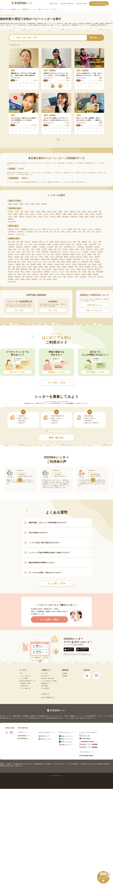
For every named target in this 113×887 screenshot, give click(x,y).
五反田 (78, 254)
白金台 (17, 279)
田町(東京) (85, 262)
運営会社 (2, 763)
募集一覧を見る (60, 437)
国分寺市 (29, 216)
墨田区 (43, 211)
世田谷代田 (76, 259)
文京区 (32, 211)
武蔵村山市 (74, 216)
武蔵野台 (11, 277)
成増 (9, 267)
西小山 (59, 267)
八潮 (44, 279)
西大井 (24, 267)
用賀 (54, 277)
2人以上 (84, 229)
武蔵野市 (58, 214)
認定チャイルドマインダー (51, 229)
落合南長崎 (89, 247)
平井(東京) (47, 271)
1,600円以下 (12, 231)
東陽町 (39, 264)
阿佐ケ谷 (27, 242)
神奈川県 (44, 204)
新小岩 (91, 257)
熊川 (33, 252)
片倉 (19, 249)
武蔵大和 (17, 277)
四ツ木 (59, 277)
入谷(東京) (11, 244)
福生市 (41, 216)
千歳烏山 (11, 264)
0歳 (36, 231)
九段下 (24, 252)
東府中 (28, 271)
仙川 (87, 259)
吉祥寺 (102, 249)
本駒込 (10, 274)
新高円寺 (97, 257)
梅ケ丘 (31, 244)
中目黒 (99, 264)
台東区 (38, 211)
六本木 (76, 277)
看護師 (70, 229)
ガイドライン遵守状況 (72, 763)
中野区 (84, 211)
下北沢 (52, 257)
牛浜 (25, 244)
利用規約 (9, 763)
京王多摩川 (44, 252)
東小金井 (11, 271)
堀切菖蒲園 (99, 271)
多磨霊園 (97, 262)
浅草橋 (51, 242)
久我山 (18, 252)
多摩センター (76, 262)
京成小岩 (93, 252)
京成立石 (11, 254)
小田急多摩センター (69, 247)
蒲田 (27, 249)
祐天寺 (50, 277)
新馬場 (27, 259)
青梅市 (70, 214)
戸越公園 (57, 264)
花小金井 (61, 269)
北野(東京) (89, 249)
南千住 (52, 274)
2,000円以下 (21, 231)
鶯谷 (21, 244)
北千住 (83, 249)
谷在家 (55, 279)
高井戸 (24, 262)
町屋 (19, 274)
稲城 (99, 242)
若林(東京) (83, 277)
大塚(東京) (19, 247)
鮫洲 (98, 254)
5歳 (54, 231)
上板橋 (38, 249)
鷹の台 (29, 262)
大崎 (99, 244)
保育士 (17, 229)
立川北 (45, 262)
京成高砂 (100, 252)
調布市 (87, 214)
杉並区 (90, 211)
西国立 (46, 267)
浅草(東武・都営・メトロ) (40, 242)
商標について (18, 765)
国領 (33, 254)
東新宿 (28, 279)
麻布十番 (100, 277)
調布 (23, 264)
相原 (9, 242)
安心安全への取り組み (67, 3)
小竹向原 (38, 254)
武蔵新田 (95, 274)
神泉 (21, 259)
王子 (73, 244)
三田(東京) (35, 274)
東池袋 (78, 269)
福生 (79, 271)
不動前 (84, 271)
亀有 (55, 249)
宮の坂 (63, 274)
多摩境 (69, 262)
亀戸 (59, 249)
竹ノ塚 (35, 262)
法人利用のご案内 (81, 3)
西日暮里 (87, 267)
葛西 (15, 249)
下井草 (41, 257)
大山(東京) (42, 247)
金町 (23, 249)
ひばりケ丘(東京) (37, 271)
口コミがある (20, 234)
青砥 (13, 242)
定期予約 (11, 229)
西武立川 (62, 259)
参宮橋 (10, 257)
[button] (46, 431)
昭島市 (81, 214)
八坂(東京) (43, 277)
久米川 (38, 252)
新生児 (69, 231)
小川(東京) (50, 247)
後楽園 (22, 254)
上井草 (32, 249)
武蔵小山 (77, 274)
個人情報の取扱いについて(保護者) (42, 763)
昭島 (22, 242)
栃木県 (16, 204)
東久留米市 (65, 216)
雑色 (19, 262)
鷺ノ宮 (84, 254)
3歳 (47, 231)
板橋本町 (84, 242)
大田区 (66, 211)
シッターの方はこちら (100, 3)
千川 (83, 259)
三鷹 (41, 274)
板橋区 (16, 214)
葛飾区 (32, 214)
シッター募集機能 (68, 403)
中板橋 (74, 264)
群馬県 (21, 204)
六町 (40, 279)
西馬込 (101, 267)
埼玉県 (27, 204)
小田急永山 (80, 247)
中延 (88, 264)
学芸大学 (65, 249)
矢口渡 (36, 277)
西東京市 (11, 219)
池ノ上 (70, 242)
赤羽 (17, 242)
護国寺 (73, 254)
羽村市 (92, 216)
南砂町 (46, 274)
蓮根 (38, 269)
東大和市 (52, 216)
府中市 (76, 214)
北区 (100, 211)
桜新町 (90, 254)
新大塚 (85, 257)
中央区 (17, 211)
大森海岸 (35, 247)
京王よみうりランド (75, 252)
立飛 (49, 262)
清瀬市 (59, 216)
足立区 (27, 214)
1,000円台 (98, 229)
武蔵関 (89, 274)
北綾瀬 (71, 249)
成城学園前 (54, 259)
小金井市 (99, 214)
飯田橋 (57, 242)
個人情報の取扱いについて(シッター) (22, 763)
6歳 (58, 231)
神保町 (43, 259)
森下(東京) (29, 277)
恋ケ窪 (17, 254)
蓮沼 (34, 269)
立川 (40, 262)
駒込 (52, 254)
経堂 (13, 252)
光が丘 (67, 269)
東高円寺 (97, 269)
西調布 (81, 267)
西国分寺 (52, 267)
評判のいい (11, 234)
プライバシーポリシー (58, 763)
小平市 (10, 216)
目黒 (23, 277)
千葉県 (32, 204)
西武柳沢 (69, 259)
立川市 (52, 214)
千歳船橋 (17, 264)
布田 (67, 271)
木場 (9, 252)
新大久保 (79, 257)
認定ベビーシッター (35, 229)
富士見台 (54, 271)
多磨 (91, 262)
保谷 (93, 271)
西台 (76, 267)
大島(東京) (11, 247)
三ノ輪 (57, 274)
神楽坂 (10, 249)
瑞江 (29, 274)
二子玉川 (61, 271)
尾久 (60, 247)
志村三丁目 (33, 257)
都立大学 (68, 264)
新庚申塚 (34, 279)
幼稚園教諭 (23, 229)
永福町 (49, 244)
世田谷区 (72, 211)
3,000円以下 (30, 231)
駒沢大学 (58, 254)
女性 (79, 229)
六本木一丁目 (92, 277)
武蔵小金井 (69, 274)
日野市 (16, 216)
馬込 (15, 274)
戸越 (44, 264)
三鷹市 (64, 214)
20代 (83, 231)
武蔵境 (84, 274)
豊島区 (95, 211)
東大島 (84, 269)
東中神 (17, 271)
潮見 (21, 257)
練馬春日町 (24, 269)
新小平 (17, 259)
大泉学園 (79, 244)
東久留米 (90, 269)
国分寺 (28, 254)
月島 (27, 264)
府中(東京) (73, 271)
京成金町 (86, 252)
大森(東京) (27, 247)
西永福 (18, 267)
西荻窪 (35, 267)
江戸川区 (38, 214)
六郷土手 (70, 277)
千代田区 (11, 211)
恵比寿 (68, 244)
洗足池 (96, 259)
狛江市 (46, 216)
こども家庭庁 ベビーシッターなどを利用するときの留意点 (94, 763)
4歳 (51, 231)
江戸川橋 (55, 244)
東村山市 (22, 216)
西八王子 (94, 267)
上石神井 (44, 249)
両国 (64, 277)
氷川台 (73, 269)
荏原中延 (62, 244)
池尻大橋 (63, 242)
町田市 (92, 214)
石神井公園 (58, 257)
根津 (13, 269)
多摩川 (63, 262)
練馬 (17, 269)
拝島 (30, 269)
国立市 (35, 216)
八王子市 (45, 214)
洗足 (91, 259)
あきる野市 (99, 216)
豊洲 (62, 264)
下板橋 (46, 257)
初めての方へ (54, 3)
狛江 (48, 254)
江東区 (49, 211)
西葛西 (41, 267)
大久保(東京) (93, 244)
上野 (17, 244)
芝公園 (27, 257)
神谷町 (50, 249)
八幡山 (55, 269)
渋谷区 (78, 211)
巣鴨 (48, 259)
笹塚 (94, 254)
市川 (90, 242)
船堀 (89, 271)
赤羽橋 (22, 279)
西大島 (30, 267)
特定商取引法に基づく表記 (6, 765)
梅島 (35, 244)
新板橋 (66, 257)
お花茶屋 (97, 247)
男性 (74, 229)
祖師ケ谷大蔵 (12, 262)
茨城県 (10, 204)
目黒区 (60, 211)
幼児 (79, 231)
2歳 (44, 231)
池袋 (74, 242)
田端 (58, 262)
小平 (44, 254)
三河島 (24, 274)
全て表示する (12, 221)
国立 (29, 252)
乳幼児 (75, 231)
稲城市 (87, 216)
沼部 (9, 269)
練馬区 (21, 214)
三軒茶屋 (16, 257)
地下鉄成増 (41, 244)
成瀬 (13, 267)
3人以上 (90, 229)
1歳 (40, 231)
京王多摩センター (55, 252)
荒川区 (10, 214)
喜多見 (96, 249)
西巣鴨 (64, 267)
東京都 (38, 204)
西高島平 (71, 267)
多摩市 (81, 216)
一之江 (95, 242)
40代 (92, 231)
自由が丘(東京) (35, 259)
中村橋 (94, 264)
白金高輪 (11, 279)
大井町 (85, 244)
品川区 (55, 211)
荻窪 (56, 247)
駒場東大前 (65, 254)
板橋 (78, 242)
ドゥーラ (63, 229)
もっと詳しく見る (59, 583)
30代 (88, 231)
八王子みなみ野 (46, 269)
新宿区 (27, 211)
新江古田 (72, 257)
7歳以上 (63, 231)
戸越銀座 (50, 264)
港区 (21, 211)
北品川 (77, 249)
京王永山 (65, 252)
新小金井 (11, 259)
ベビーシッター (52, 23)
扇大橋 (49, 279)
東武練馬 (33, 264)
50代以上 (99, 231)
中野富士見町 (82, 264)
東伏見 (22, 271)
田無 (54, 262)
